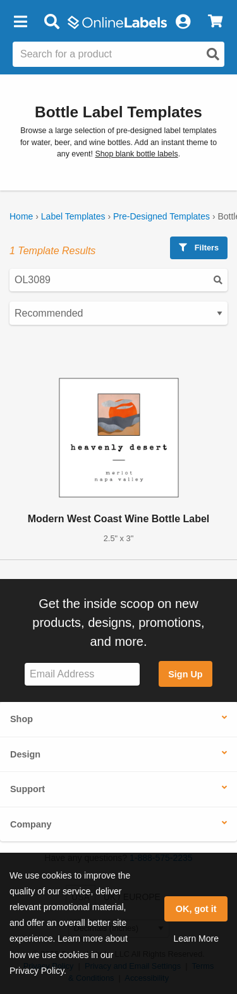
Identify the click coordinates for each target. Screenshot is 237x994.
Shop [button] (21, 719)
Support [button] (27, 789)
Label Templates (73, 216)
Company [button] (31, 824)
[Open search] (213, 54)
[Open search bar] (51, 22)
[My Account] (182, 22)
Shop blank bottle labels (136, 153)
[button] (20, 22)
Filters (199, 247)
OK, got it (196, 909)
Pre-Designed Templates (161, 216)
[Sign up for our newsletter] (82, 674)
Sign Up (185, 674)
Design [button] (25, 754)
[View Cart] (215, 22)
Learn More (196, 938)
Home (21, 216)
